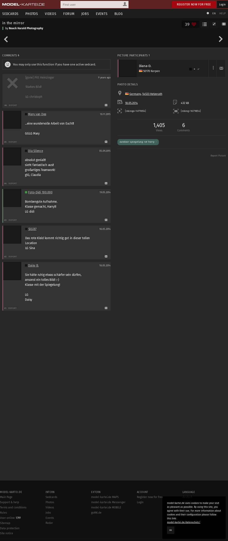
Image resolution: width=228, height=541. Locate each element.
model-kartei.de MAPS (105, 497)
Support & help (9, 502)
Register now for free (194, 4)
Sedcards (51, 497)
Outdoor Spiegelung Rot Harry (138, 141)
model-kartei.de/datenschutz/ (183, 522)
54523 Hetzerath (152, 94)
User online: (10, 517)
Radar (49, 522)
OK (170, 530)
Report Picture (218, 155)
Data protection (9, 528)
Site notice (6, 533)
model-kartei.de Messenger (108, 502)
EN (214, 13)
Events (102, 14)
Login (222, 4)
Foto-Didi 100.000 (40, 192)
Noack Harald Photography (26, 28)
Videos (50, 14)
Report (13, 105)
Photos (31, 14)
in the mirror (13, 23)
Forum (69, 14)
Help (222, 13)
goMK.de (96, 512)
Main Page (6, 497)
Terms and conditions (13, 507)
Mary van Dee (37, 114)
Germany (135, 94)
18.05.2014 (131, 103)
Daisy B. (33, 265)
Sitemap (5, 523)
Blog (118, 14)
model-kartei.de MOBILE (106, 507)
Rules (3, 512)
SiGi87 (32, 229)
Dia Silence (35, 151)
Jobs (85, 14)
